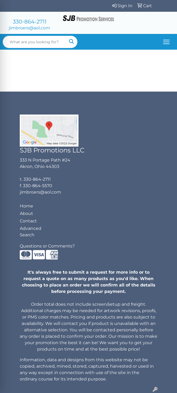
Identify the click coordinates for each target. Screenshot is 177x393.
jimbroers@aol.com (29, 27)
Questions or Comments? (47, 246)
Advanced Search (30, 231)
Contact (28, 220)
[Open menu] (166, 42)
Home (26, 206)
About (26, 213)
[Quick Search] (34, 42)
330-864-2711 (29, 21)
